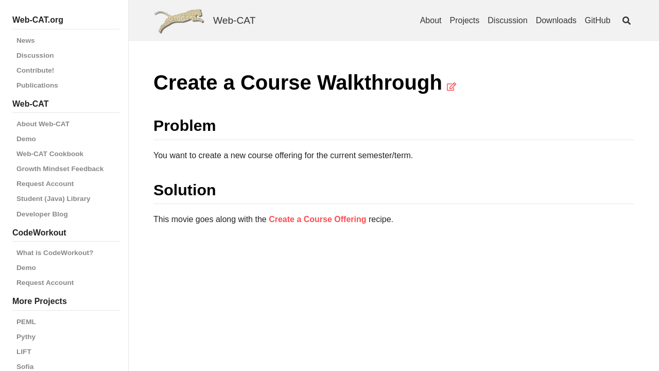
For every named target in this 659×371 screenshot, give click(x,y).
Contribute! (35, 70)
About (431, 20)
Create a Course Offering (317, 219)
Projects (465, 20)
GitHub (598, 20)
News (25, 40)
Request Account (45, 184)
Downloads (556, 20)
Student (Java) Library (53, 199)
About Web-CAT (43, 124)
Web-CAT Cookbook (49, 154)
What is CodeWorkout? (54, 253)
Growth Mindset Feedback (59, 169)
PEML (26, 322)
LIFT (23, 352)
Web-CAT (234, 20)
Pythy (26, 337)
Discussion (35, 55)
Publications (37, 85)
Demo (26, 139)
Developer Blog (42, 214)
